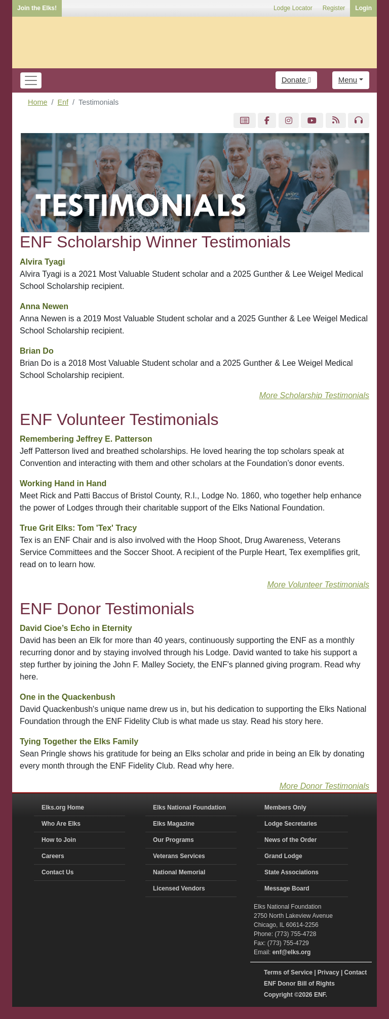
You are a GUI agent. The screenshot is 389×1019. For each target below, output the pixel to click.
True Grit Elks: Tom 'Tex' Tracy (78, 528)
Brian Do (37, 351)
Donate (296, 79)
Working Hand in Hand (63, 483)
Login (363, 8)
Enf (62, 102)
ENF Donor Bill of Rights (299, 983)
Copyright (278, 994)
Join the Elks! (37, 8)
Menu (348, 79)
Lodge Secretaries (290, 823)
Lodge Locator (293, 8)
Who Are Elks (61, 823)
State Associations (291, 872)
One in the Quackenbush (67, 697)
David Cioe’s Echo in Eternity (76, 628)
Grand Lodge (283, 856)
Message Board (286, 888)
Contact (355, 972)
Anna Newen (44, 306)
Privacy (328, 972)
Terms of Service (288, 972)
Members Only (285, 807)
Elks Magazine (173, 823)
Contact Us (57, 872)
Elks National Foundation (189, 807)
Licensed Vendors (179, 888)
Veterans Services (179, 856)
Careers (53, 856)
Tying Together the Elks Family (79, 741)
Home (37, 102)
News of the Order (290, 839)
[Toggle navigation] (31, 80)
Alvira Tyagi (42, 262)
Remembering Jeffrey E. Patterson (86, 439)
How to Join (59, 839)
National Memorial (179, 872)
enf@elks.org (292, 952)
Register (334, 8)
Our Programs (173, 839)
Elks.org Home (63, 807)
